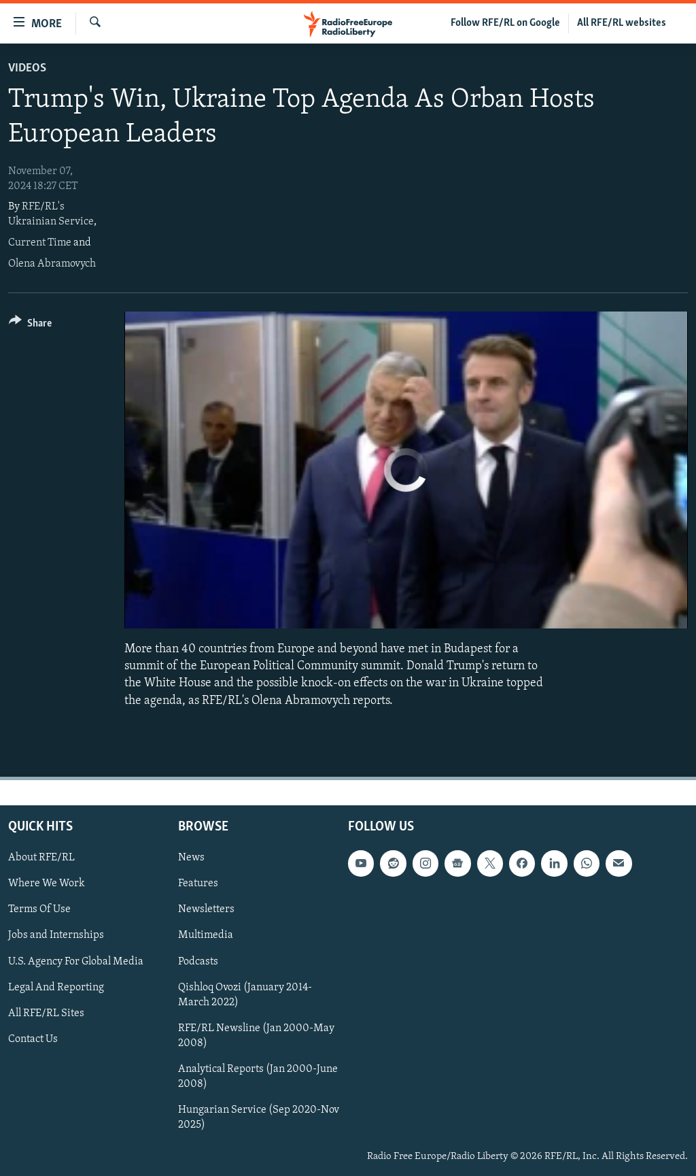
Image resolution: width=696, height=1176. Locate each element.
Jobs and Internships (56, 935)
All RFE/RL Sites (46, 1012)
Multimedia (205, 935)
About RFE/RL (41, 857)
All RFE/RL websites (621, 23)
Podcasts (198, 961)
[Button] (30, 325)
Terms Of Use (39, 909)
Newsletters (206, 909)
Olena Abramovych (52, 263)
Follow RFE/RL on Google (505, 23)
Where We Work (46, 883)
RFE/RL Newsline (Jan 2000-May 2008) (256, 1036)
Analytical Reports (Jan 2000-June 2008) (258, 1077)
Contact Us (33, 1039)
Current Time (39, 242)
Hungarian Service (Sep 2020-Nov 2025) (258, 1117)
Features (198, 883)
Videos (27, 68)
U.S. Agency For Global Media (75, 961)
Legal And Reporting (56, 986)
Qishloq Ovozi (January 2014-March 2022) (245, 994)
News (191, 857)
